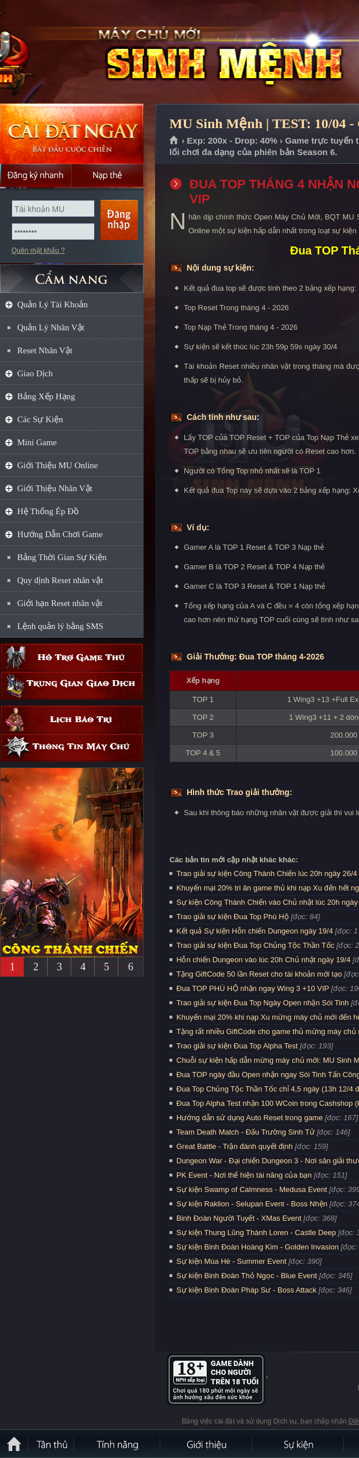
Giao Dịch (35, 373)
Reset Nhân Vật (44, 350)
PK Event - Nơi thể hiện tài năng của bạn (244, 1175)
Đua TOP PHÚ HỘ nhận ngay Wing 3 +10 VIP (252, 988)
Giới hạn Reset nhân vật (59, 603)
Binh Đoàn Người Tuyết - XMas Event (239, 1218)
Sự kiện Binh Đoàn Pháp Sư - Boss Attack (246, 1290)
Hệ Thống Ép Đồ (48, 511)
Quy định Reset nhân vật (60, 580)
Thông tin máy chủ (72, 748)
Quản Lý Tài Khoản (52, 304)
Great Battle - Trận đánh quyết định (234, 1146)
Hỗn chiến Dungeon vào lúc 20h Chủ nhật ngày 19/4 (263, 959)
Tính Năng (118, 1443)
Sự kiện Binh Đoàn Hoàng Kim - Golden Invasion (257, 1247)
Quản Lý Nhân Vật (50, 327)
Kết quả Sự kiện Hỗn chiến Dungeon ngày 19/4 (254, 931)
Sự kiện (299, 1443)
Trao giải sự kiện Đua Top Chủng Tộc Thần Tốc (255, 945)
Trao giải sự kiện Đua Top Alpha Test (237, 1046)
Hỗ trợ (72, 657)
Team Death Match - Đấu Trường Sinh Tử (245, 1132)
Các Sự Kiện (40, 419)
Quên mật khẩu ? (38, 250)
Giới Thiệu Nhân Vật (54, 488)
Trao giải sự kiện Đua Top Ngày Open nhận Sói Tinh (262, 1002)
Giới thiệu (207, 1443)
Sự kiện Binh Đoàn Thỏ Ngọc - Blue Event (246, 1275)
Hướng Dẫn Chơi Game (60, 534)
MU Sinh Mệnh (82, 52)
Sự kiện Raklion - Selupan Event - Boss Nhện (251, 1203)
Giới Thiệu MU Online (57, 465)
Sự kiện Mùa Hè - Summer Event (231, 1261)
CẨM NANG (72, 273)
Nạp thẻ (108, 175)
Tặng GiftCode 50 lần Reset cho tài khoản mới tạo (259, 974)
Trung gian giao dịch (72, 686)
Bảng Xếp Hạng (46, 396)
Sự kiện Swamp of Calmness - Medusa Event (251, 1189)
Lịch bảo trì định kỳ (72, 719)
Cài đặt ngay (72, 133)
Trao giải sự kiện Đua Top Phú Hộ (232, 916)
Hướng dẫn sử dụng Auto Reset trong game (249, 1117)
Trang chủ (174, 140)
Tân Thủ (52, 1443)
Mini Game (37, 442)
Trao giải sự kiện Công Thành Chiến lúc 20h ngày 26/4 (266, 873)
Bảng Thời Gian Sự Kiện (62, 557)
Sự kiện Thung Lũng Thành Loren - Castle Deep (256, 1232)
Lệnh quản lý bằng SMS (60, 626)
